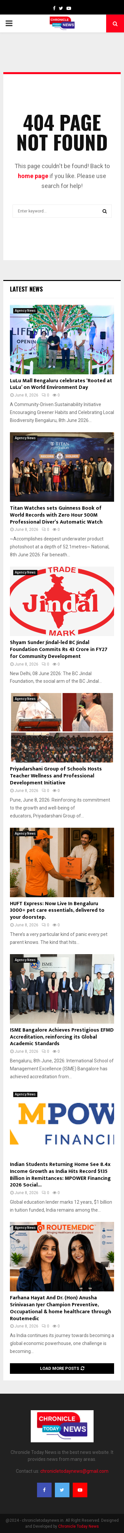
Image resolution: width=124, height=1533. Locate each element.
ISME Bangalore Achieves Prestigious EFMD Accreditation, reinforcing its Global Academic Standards (62, 1037)
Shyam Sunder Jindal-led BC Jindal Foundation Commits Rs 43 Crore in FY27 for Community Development (58, 649)
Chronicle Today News (78, 1526)
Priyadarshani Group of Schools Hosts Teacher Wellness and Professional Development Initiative (56, 776)
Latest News (26, 289)
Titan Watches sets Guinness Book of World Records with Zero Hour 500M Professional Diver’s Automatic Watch (56, 515)
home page (33, 175)
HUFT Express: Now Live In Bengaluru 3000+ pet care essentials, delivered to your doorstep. (57, 910)
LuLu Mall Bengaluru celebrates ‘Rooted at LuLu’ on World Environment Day (61, 384)
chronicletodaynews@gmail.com (74, 1471)
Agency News (25, 310)
